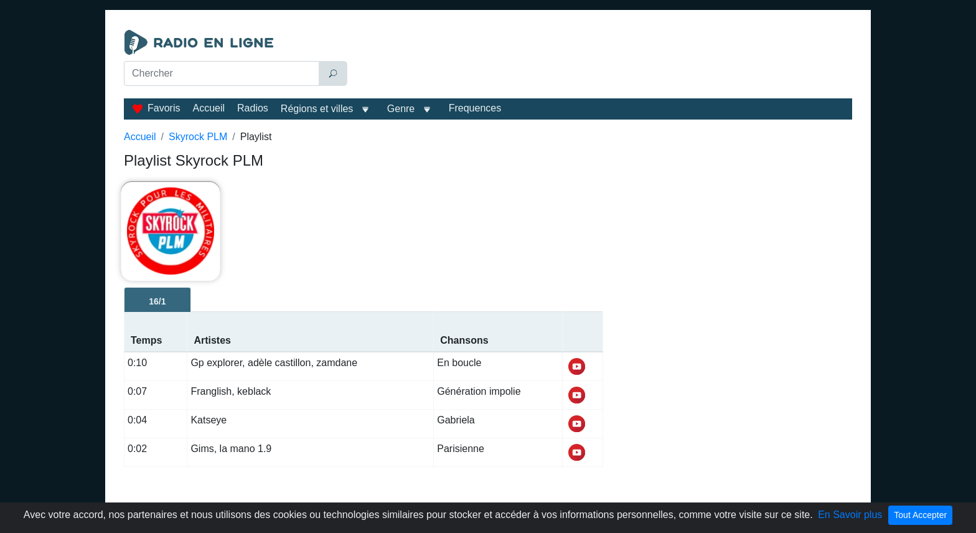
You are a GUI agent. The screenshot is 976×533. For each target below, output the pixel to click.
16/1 (157, 301)
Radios (252, 108)
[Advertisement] (602, 61)
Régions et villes (317, 108)
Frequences (475, 108)
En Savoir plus (850, 514)
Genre (401, 108)
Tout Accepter (920, 515)
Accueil (208, 108)
